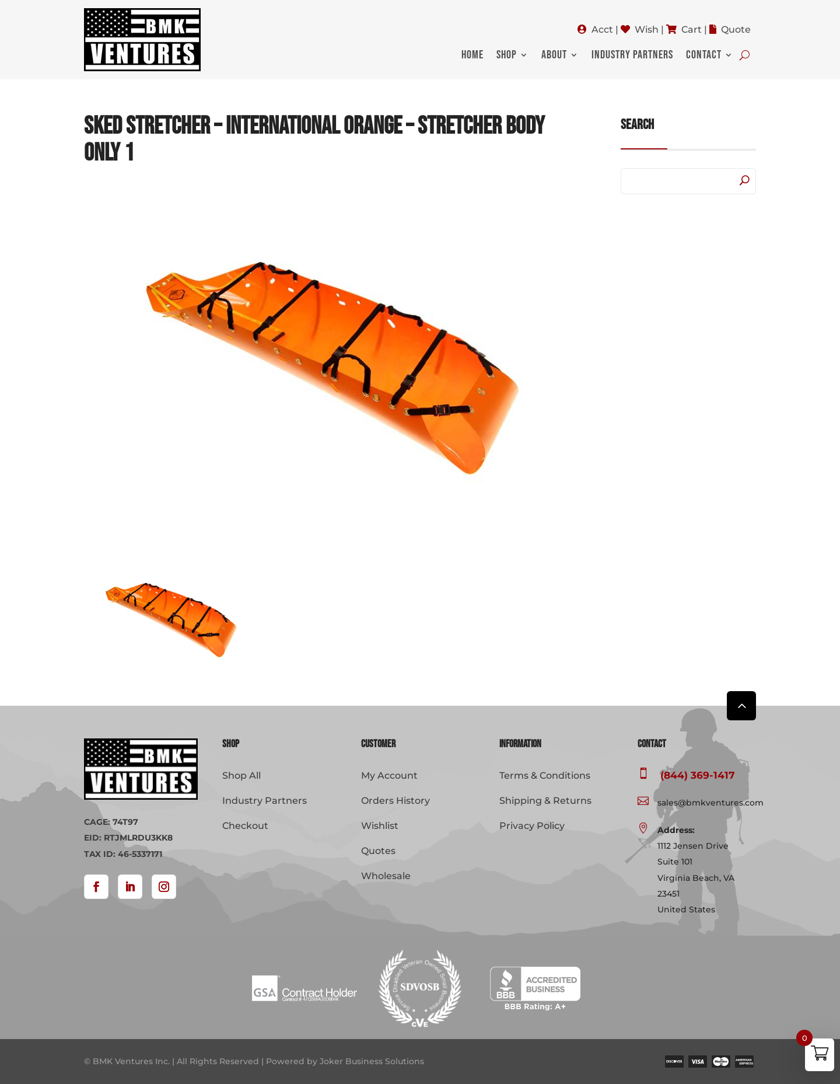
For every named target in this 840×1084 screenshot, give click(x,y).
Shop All (241, 775)
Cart (691, 29)
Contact (704, 56)
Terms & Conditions (544, 775)
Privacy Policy (532, 825)
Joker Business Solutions (372, 1061)
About (554, 56)
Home (472, 56)
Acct (602, 29)
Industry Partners (632, 56)
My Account (389, 775)
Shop (506, 56)
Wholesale (386, 875)
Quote (736, 29)
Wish (647, 29)
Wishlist (379, 825)
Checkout (245, 825)
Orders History (395, 800)
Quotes (378, 850)
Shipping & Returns (545, 800)
